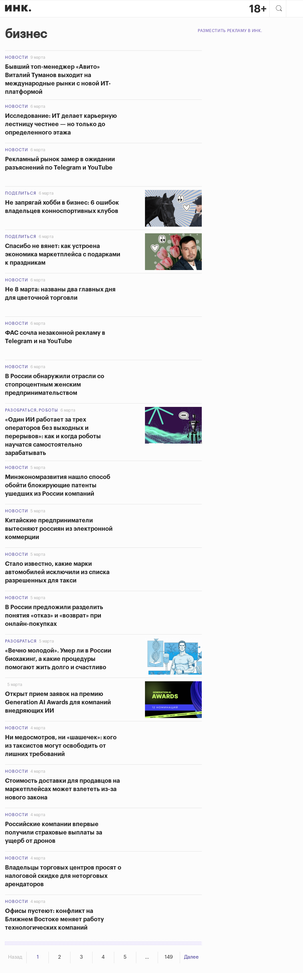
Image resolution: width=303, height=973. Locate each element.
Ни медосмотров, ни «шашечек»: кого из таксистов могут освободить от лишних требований (61, 745)
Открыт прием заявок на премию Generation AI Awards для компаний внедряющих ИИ (58, 702)
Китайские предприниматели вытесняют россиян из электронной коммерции (59, 528)
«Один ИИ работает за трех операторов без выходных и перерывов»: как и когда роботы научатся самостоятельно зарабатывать (53, 436)
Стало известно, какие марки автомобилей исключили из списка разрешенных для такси (57, 571)
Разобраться (21, 410)
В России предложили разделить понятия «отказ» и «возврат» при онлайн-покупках (54, 615)
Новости (16, 57)
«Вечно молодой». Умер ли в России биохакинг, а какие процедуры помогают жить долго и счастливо (58, 658)
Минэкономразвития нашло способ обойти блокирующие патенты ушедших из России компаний (57, 485)
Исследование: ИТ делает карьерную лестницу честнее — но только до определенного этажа (61, 123)
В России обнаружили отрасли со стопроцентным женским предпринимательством (54, 384)
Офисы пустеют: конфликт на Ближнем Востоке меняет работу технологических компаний (54, 919)
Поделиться (20, 193)
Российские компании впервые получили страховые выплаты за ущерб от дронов (53, 832)
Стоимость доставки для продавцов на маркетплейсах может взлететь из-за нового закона (62, 788)
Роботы (48, 410)
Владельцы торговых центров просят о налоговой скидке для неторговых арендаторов (63, 875)
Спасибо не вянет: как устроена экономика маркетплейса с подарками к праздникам (62, 254)
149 (169, 957)
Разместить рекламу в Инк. (230, 30)
